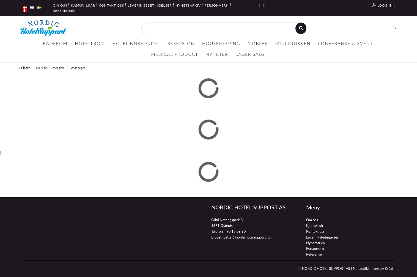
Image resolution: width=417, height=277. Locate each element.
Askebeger (78, 68)
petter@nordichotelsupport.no (247, 237)
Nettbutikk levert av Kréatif (374, 268)
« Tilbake (24, 68)
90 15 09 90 (236, 231)
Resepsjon (57, 68)
